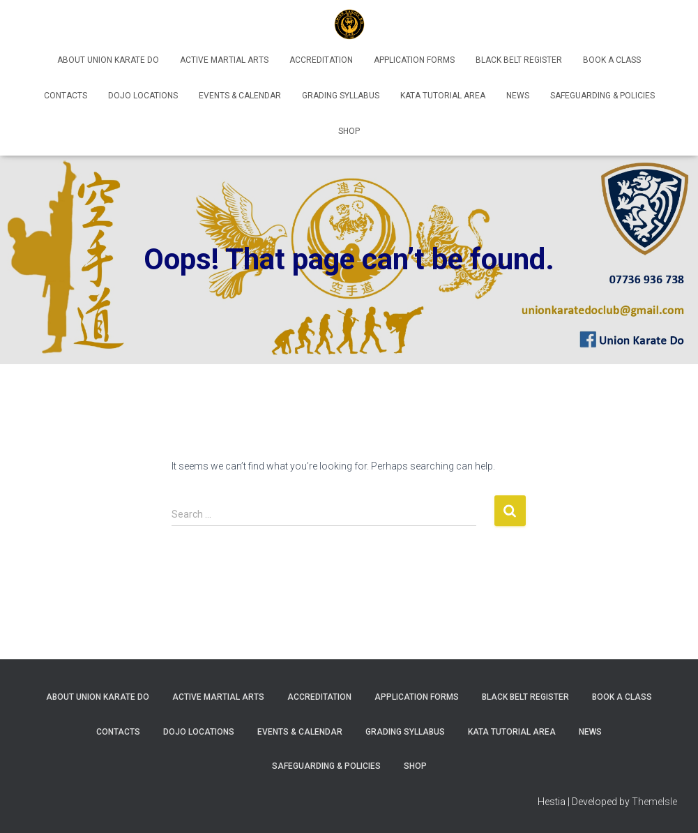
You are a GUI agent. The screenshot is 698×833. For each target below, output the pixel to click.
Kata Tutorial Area (442, 95)
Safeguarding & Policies (602, 95)
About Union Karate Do (108, 60)
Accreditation (321, 60)
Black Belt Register (519, 60)
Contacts (65, 95)
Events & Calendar (240, 95)
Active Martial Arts (224, 60)
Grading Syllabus (340, 95)
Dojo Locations (143, 95)
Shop (349, 131)
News (517, 95)
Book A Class (612, 60)
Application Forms (414, 60)
